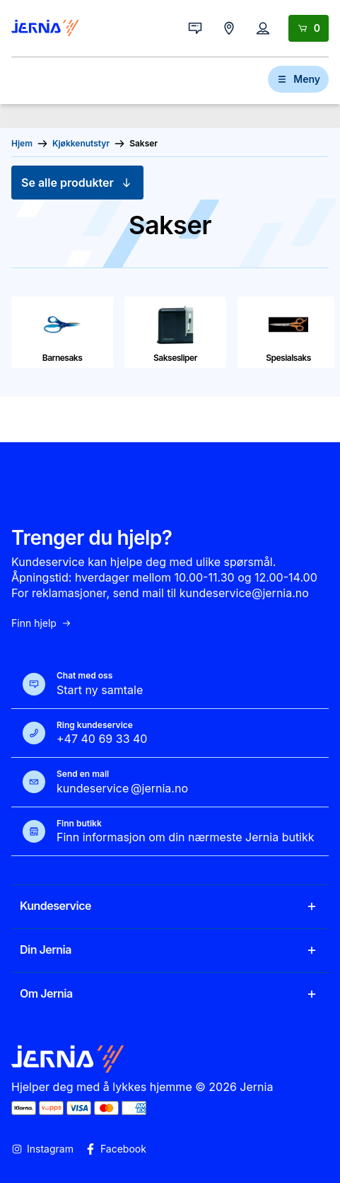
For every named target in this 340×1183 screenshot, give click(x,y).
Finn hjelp (41, 623)
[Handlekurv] (308, 28)
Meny (298, 79)
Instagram (42, 1149)
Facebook (115, 1149)
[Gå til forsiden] (45, 28)
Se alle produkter (77, 182)
